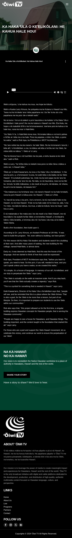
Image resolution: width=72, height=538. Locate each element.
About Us (8, 500)
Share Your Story (17, 375)
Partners (7, 510)
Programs (8, 507)
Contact (7, 513)
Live (5, 504)
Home (6, 497)
